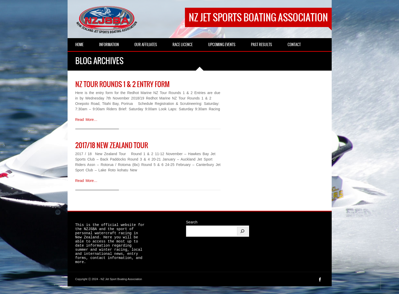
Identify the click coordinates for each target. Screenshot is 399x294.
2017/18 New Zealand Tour (111, 145)
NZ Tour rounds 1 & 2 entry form (122, 84)
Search (191, 222)
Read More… (86, 119)
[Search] (242, 231)
